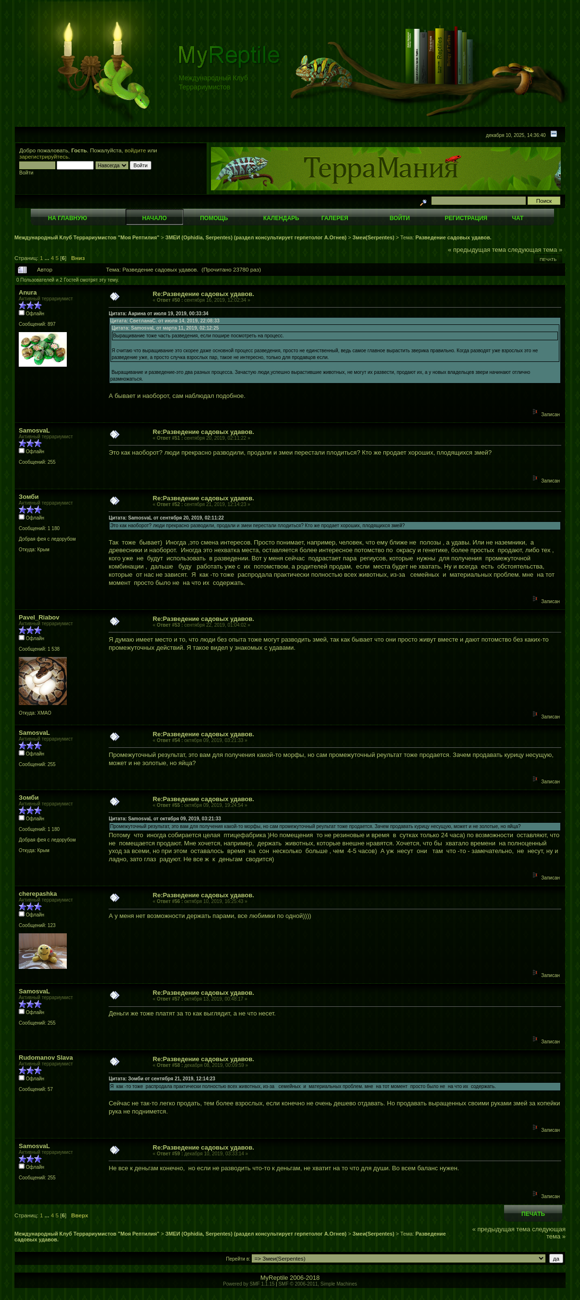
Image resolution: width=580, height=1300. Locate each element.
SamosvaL (34, 430)
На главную (67, 218)
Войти (400, 218)
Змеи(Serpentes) (374, 237)
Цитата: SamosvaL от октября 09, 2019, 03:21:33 (165, 818)
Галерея (334, 218)
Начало (154, 218)
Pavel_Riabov (39, 617)
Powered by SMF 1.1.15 (248, 1284)
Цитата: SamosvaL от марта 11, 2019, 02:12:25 (165, 328)
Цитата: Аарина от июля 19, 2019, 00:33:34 (158, 313)
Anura (28, 292)
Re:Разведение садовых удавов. (203, 293)
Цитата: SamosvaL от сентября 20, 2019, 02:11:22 (166, 517)
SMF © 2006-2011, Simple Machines (317, 1284)
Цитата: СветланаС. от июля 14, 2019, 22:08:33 (165, 320)
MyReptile (274, 1277)
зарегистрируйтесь (43, 156)
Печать (548, 259)
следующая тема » (535, 249)
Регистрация (465, 218)
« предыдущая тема (477, 249)
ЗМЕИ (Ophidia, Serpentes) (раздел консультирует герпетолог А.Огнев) (255, 237)
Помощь (214, 218)
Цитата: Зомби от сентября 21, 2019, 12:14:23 (162, 1078)
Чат (517, 218)
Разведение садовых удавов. (453, 237)
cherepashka (38, 893)
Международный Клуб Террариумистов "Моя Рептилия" (87, 237)
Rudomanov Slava (46, 1057)
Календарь (281, 218)
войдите (135, 150)
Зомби (28, 496)
